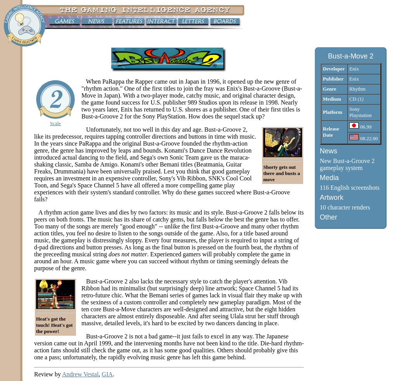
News (328, 151)
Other (328, 217)
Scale (55, 123)
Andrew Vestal (80, 374)
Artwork (331, 197)
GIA (107, 374)
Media (329, 178)
